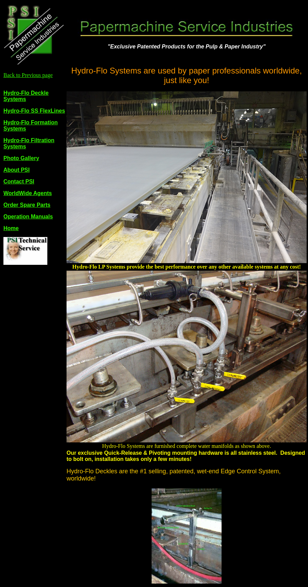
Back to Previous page (28, 75)
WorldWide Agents (27, 193)
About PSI (16, 170)
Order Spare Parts (26, 205)
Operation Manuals (28, 216)
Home (11, 228)
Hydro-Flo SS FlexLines (34, 111)
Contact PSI (18, 181)
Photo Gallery (21, 158)
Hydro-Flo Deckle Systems (26, 96)
